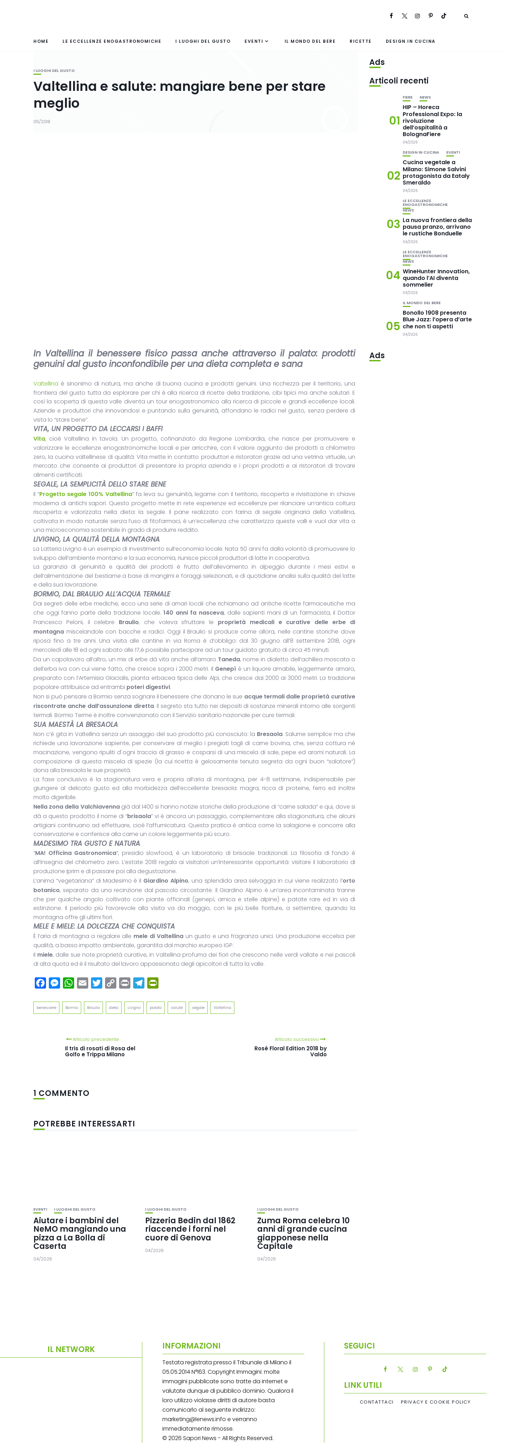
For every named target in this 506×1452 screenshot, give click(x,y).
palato (156, 1007)
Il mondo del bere (310, 41)
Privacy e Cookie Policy (436, 1402)
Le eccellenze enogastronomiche (112, 41)
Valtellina (45, 384)
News (425, 97)
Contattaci (377, 1402)
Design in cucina (411, 41)
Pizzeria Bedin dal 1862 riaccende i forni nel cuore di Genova (190, 1229)
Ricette (361, 41)
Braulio (93, 1007)
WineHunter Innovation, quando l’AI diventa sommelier (436, 278)
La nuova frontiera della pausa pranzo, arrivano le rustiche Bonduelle (437, 226)
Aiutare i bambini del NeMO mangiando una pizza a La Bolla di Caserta (79, 1233)
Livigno (134, 1007)
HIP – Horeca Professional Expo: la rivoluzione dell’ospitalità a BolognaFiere (432, 120)
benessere (46, 1007)
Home (40, 41)
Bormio (71, 1007)
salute (177, 1007)
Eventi (254, 41)
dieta (113, 1007)
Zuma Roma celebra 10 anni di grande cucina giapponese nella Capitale (303, 1233)
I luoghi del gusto (203, 41)
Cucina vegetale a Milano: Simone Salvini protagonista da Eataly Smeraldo (436, 172)
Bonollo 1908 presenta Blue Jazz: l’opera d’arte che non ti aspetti (437, 319)
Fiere (408, 97)
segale (198, 1007)
